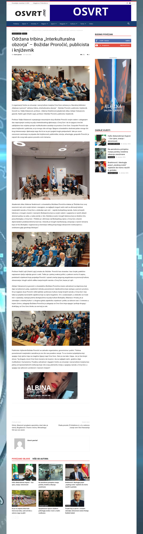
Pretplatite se (125, 45)
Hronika (34, 24)
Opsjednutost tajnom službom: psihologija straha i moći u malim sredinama (49, 511)
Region (44, 24)
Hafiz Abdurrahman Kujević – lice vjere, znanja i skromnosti (119, 138)
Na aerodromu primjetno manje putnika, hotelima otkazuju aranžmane (49, 485)
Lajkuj (127, 40)
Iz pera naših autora (18, 479)
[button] (128, 24)
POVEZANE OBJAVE (21, 459)
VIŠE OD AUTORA (40, 459)
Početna (16, 24)
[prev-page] (13, 517)
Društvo (15, 505)
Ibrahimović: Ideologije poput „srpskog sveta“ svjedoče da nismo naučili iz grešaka (76, 485)
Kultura (73, 24)
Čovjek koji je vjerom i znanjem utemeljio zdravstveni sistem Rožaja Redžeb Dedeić (77, 511)
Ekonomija (42, 479)
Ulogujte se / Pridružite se (40, 3)
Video (91, 24)
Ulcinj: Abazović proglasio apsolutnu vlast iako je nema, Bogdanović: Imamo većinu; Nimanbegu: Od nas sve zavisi (30, 427)
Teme (83, 24)
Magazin (63, 24)
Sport (54, 24)
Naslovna (15, 30)
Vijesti (25, 24)
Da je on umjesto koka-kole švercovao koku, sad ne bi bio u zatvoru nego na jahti (22, 511)
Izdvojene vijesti (25, 30)
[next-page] (16, 517)
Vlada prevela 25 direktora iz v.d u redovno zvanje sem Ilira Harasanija (74, 426)
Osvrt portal (18, 54)
